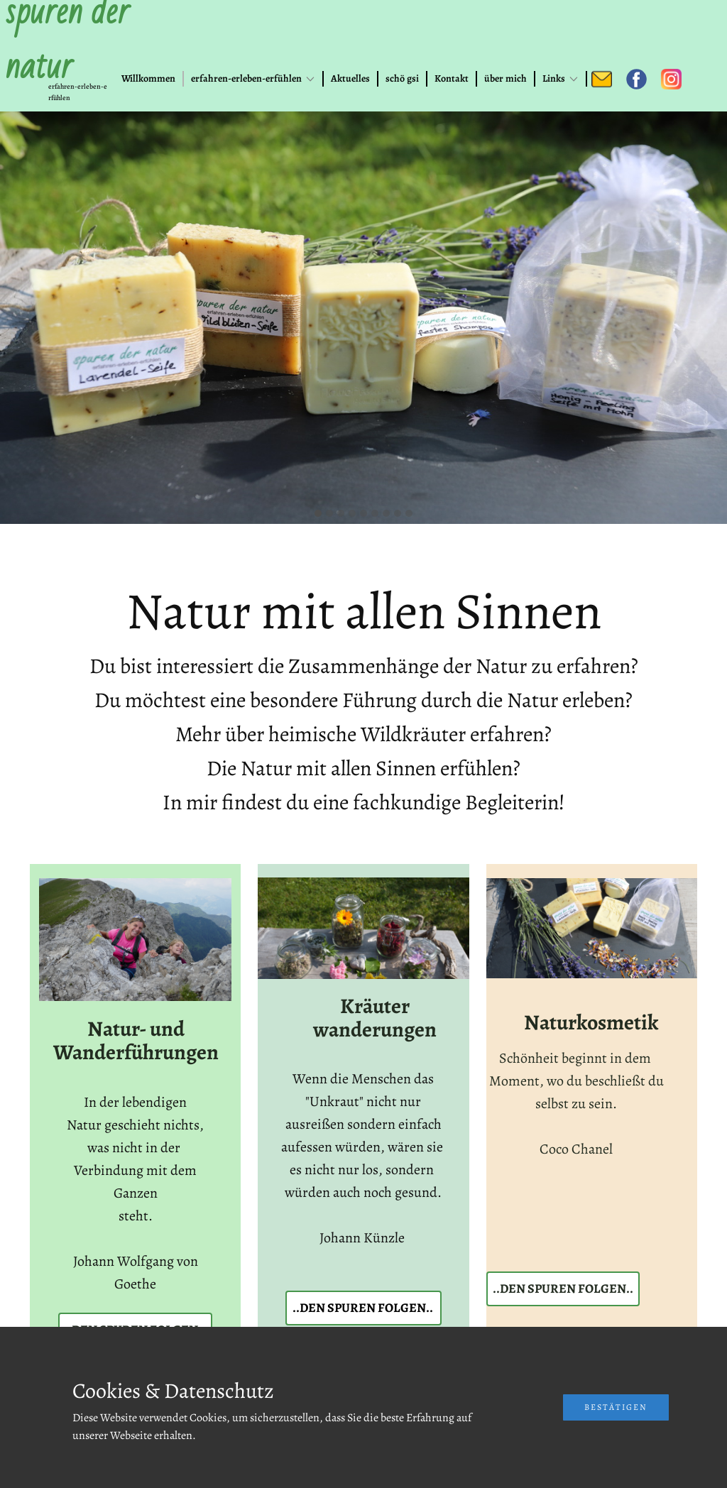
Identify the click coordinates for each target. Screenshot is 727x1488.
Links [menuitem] (553, 78)
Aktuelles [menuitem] (350, 78)
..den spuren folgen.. (363, 1307)
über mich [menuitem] (505, 78)
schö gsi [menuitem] (402, 78)
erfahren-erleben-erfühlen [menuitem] (246, 78)
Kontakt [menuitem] (451, 78)
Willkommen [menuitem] (148, 78)
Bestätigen (615, 1407)
